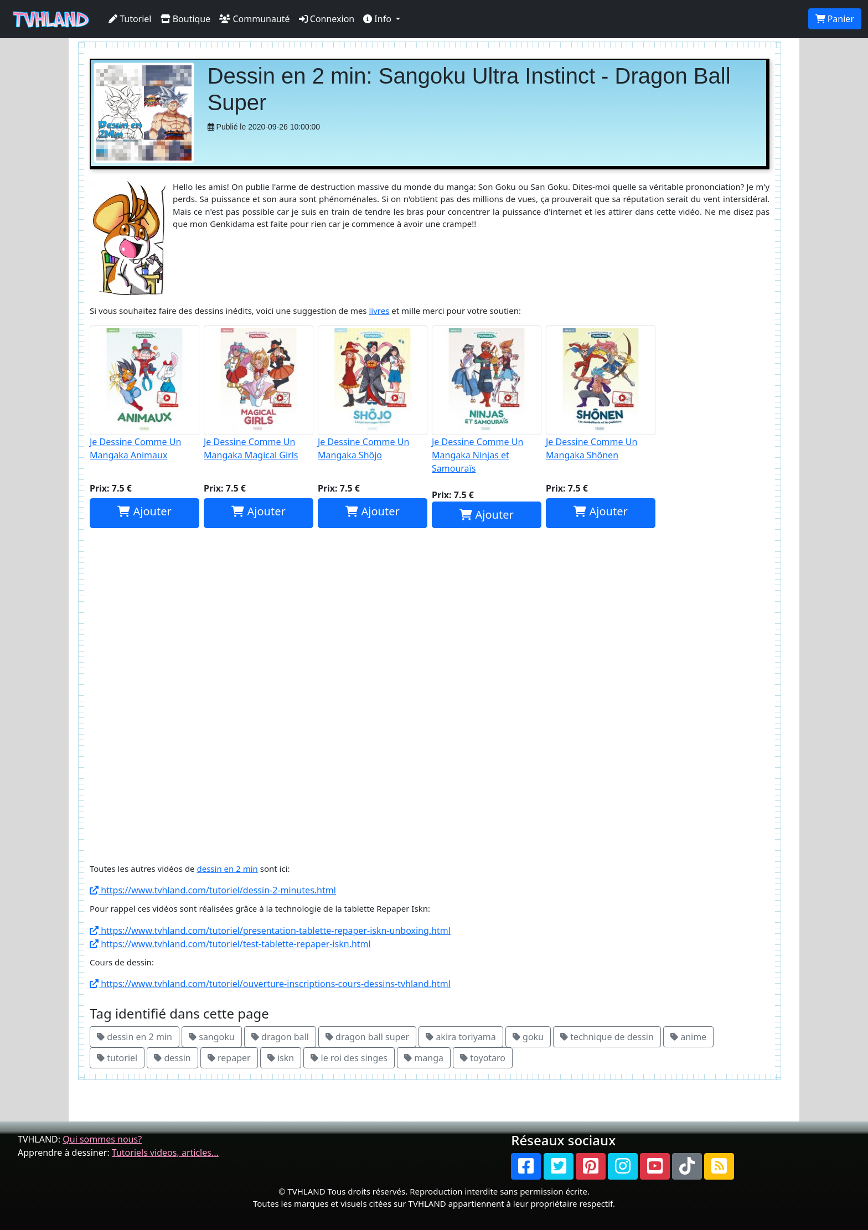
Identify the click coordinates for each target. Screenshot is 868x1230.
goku (528, 1037)
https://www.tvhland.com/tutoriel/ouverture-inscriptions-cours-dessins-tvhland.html (270, 984)
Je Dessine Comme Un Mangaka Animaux (144, 393)
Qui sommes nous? (102, 1139)
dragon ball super (367, 1037)
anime (688, 1037)
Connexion (327, 19)
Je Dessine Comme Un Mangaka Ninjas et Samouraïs (486, 399)
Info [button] (378, 19)
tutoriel (117, 1058)
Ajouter (144, 511)
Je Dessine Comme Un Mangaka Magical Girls (258, 393)
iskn (280, 1058)
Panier (834, 19)
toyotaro (482, 1058)
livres (379, 310)
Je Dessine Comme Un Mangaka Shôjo (372, 393)
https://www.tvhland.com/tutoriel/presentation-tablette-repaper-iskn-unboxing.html (270, 930)
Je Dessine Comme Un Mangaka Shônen (600, 393)
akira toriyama (461, 1037)
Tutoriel (130, 19)
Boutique (186, 19)
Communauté (254, 19)
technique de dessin (607, 1037)
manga (423, 1058)
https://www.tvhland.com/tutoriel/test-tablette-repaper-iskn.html (230, 944)
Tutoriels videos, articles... (165, 1152)
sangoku (212, 1037)
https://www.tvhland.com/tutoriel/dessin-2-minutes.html (213, 890)
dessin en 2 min (227, 868)
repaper (229, 1058)
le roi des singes (349, 1058)
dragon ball (280, 1037)
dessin (172, 1058)
